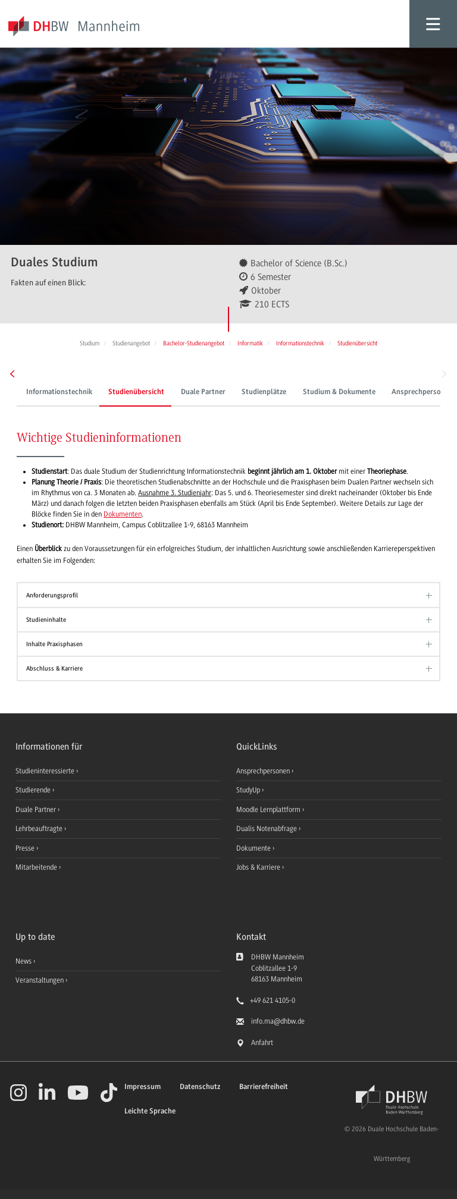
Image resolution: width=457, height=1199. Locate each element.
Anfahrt (262, 1042)
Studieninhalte (46, 620)
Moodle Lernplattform (269, 809)
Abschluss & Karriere (54, 668)
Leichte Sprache (150, 1111)
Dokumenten (123, 514)
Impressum (142, 1087)
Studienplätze (264, 392)
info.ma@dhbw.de (278, 1021)
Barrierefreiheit (263, 1087)
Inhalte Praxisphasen (54, 644)
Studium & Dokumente (339, 392)
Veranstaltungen (39, 980)
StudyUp (249, 790)
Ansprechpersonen (264, 771)
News (23, 961)
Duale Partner (203, 392)
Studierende (33, 790)
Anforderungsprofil (52, 595)
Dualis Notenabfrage (267, 828)
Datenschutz (200, 1087)
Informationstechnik (59, 392)
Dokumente (254, 848)
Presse (25, 848)
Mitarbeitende (37, 867)
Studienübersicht (136, 392)
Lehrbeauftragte (39, 828)
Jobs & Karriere (259, 867)
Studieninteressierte (45, 771)
